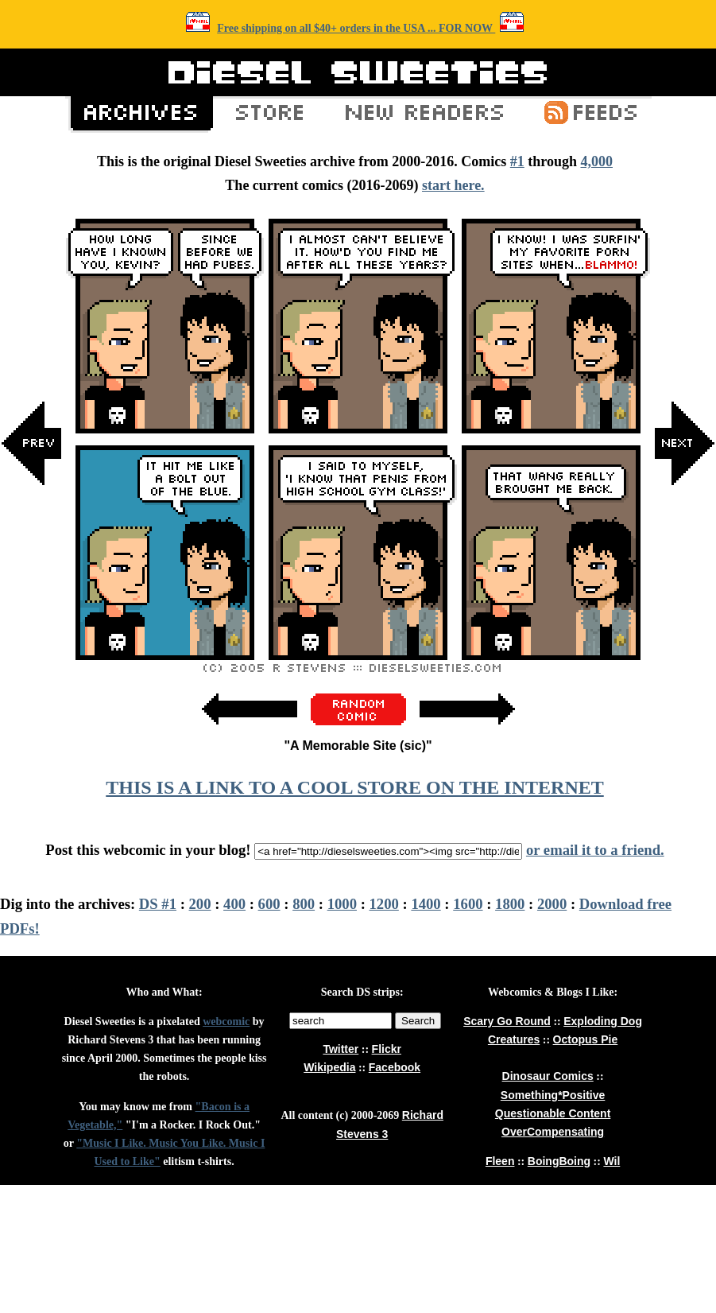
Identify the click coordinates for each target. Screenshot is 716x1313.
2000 (552, 903)
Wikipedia (329, 1067)
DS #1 (157, 903)
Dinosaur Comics (548, 1076)
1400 (425, 903)
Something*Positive (553, 1095)
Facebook (394, 1067)
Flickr (386, 1049)
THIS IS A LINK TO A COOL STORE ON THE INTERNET (354, 787)
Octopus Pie (585, 1039)
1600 (467, 903)
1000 (342, 903)
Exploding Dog (602, 1021)
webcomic (226, 1021)
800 (303, 903)
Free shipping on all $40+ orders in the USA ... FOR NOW (356, 28)
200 (200, 903)
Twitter (340, 1049)
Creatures (514, 1039)
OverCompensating (552, 1131)
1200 (384, 903)
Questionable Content (552, 1113)
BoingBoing (559, 1161)
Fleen (500, 1161)
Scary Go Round (507, 1021)
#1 (517, 161)
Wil (611, 1161)
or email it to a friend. (595, 849)
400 (234, 903)
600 (269, 903)
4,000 (596, 161)
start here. (453, 185)
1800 (509, 903)
